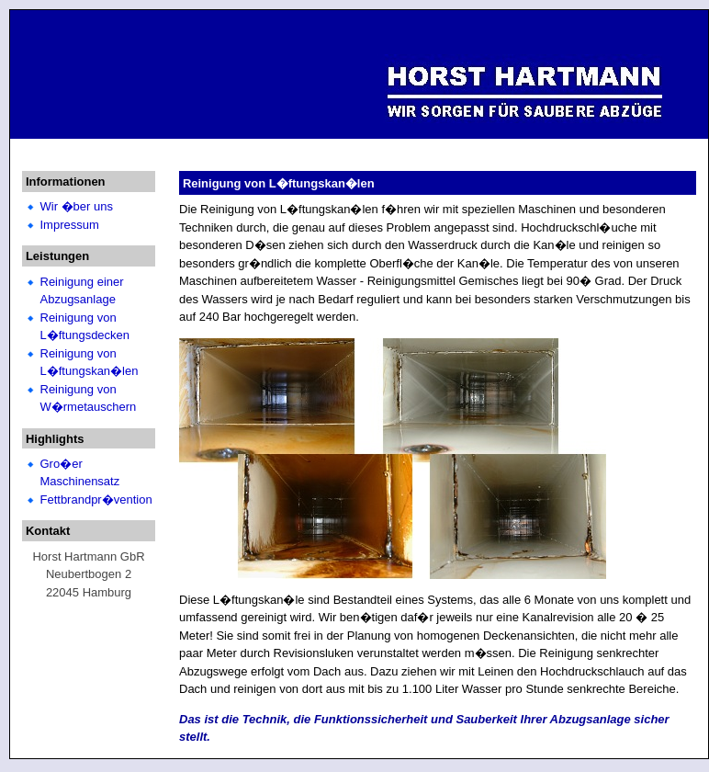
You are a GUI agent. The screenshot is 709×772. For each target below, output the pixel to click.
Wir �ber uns (76, 206)
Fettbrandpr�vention (96, 499)
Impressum (69, 225)
